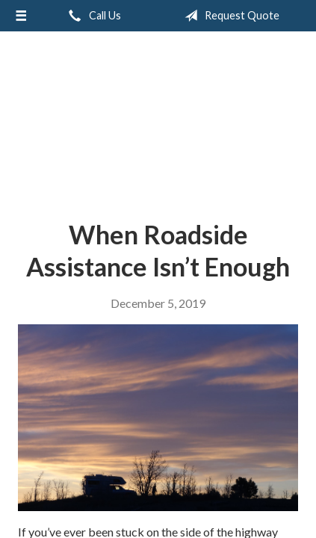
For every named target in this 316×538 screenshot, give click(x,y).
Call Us (92, 15)
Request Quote (229, 15)
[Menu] (20, 15)
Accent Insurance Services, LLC (158, 120)
